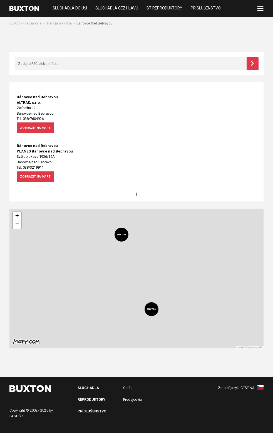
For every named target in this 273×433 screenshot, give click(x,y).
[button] (121, 235)
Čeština (252, 388)
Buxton (14, 23)
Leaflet (240, 347)
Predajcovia (32, 23)
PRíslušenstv (91, 411)
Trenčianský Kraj (59, 23)
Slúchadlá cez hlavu (116, 8)
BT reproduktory (164, 8)
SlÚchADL (87, 388)
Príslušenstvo (206, 8)
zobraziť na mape (37, 128)
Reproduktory (91, 400)
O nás (127, 388)
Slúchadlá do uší (70, 8)
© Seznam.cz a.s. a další (253, 347)
